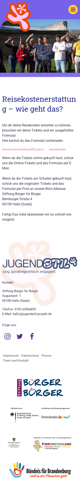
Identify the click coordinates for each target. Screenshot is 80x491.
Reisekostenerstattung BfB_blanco (23, 149)
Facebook (32, 336)
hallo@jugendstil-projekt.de (32, 314)
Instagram (7, 336)
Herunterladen (57, 149)
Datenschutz (30, 356)
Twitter (20, 336)
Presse (46, 356)
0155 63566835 (25, 309)
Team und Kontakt (16, 360)
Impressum (11, 356)
